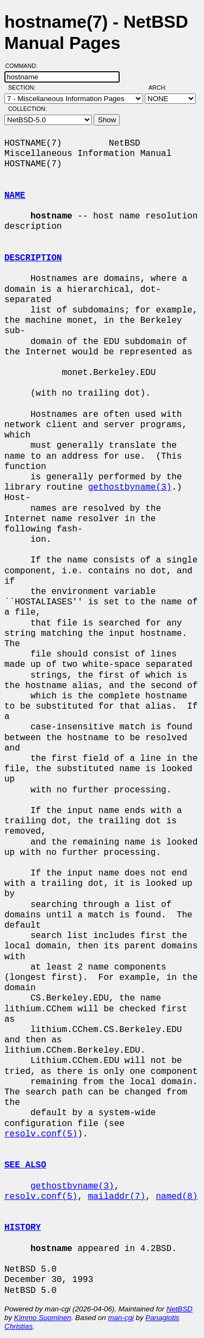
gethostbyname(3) (130, 487)
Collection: (27, 108)
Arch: (162, 87)
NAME (14, 196)
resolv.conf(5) (40, 1134)
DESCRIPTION (33, 258)
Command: (24, 65)
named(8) (176, 1197)
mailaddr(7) (117, 1197)
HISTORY (22, 1228)
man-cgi (120, 1318)
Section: (24, 87)
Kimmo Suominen (42, 1318)
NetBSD (179, 1309)
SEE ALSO (25, 1165)
